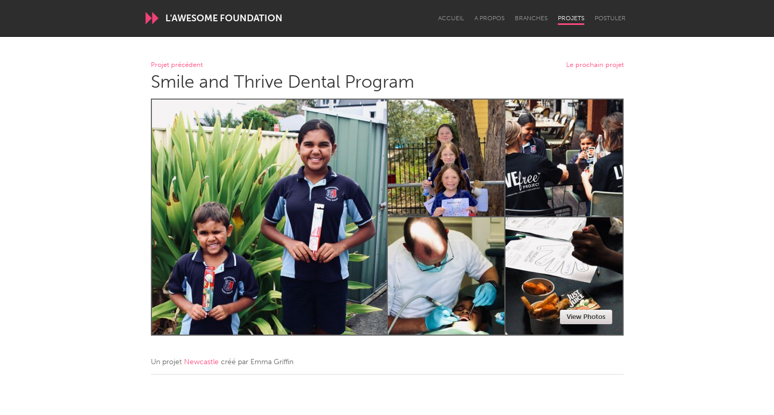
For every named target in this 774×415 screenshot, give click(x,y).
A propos (489, 18)
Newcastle (201, 361)
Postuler (610, 18)
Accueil (451, 18)
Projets (571, 18)
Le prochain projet (595, 65)
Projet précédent (177, 65)
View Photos (586, 317)
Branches (531, 18)
